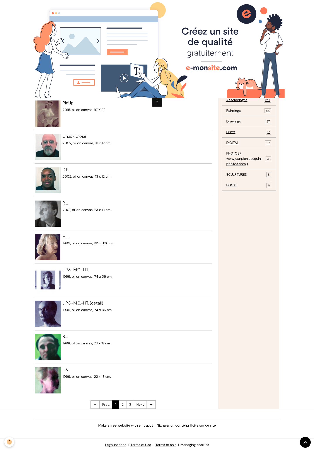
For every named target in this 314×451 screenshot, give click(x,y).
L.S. (65, 370)
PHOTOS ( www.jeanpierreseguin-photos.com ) (249, 158)
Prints (248, 132)
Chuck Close (74, 136)
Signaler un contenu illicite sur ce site (186, 425)
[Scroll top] (305, 442)
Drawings (248, 121)
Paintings (248, 110)
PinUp (68, 103)
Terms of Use (140, 444)
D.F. (65, 169)
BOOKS (248, 185)
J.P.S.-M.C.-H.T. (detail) (83, 303)
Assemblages (248, 100)
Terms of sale (165, 444)
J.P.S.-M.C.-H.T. (76, 269)
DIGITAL (248, 142)
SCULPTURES (248, 174)
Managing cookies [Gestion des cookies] (195, 444)
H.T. (65, 236)
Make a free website (114, 425)
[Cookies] (9, 442)
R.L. (65, 203)
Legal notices (115, 444)
